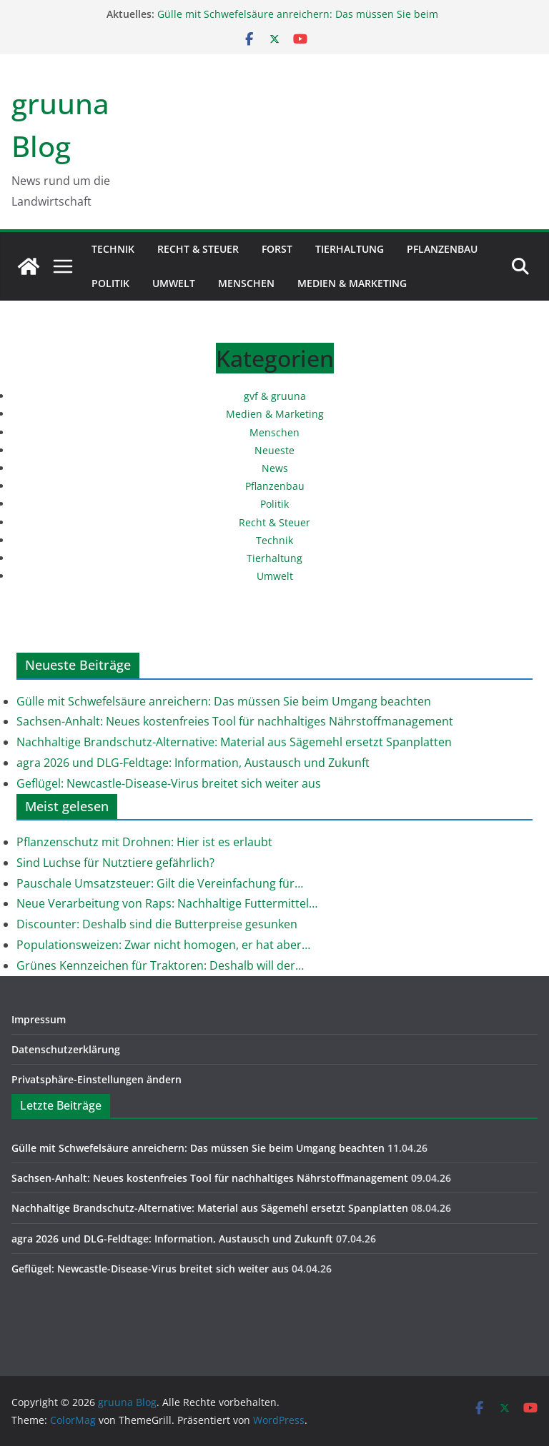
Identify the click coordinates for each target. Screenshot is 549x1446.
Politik (110, 283)
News (275, 468)
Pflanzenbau (442, 249)
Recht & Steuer (198, 249)
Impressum (38, 1019)
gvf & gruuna (275, 396)
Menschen (246, 283)
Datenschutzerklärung (65, 1049)
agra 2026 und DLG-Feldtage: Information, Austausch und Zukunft (193, 762)
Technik (113, 249)
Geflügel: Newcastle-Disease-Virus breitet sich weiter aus (168, 783)
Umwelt (173, 283)
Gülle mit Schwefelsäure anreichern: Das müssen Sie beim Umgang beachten (223, 701)
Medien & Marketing (352, 283)
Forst (277, 249)
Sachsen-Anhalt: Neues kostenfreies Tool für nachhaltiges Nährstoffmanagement (234, 721)
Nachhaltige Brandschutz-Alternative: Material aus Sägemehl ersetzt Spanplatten (234, 742)
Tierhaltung (349, 249)
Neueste (274, 450)
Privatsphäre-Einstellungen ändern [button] (96, 1079)
